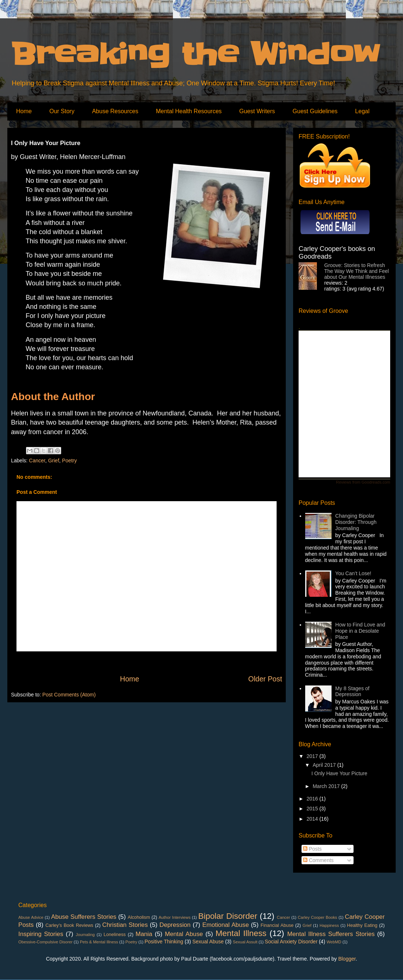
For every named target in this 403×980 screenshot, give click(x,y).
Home (24, 111)
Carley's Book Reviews (69, 925)
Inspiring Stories (40, 934)
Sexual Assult (245, 942)
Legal (362, 111)
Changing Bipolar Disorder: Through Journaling (356, 522)
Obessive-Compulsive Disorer (45, 942)
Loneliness (115, 934)
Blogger (346, 959)
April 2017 (325, 765)
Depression (175, 924)
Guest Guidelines (315, 111)
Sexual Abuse (208, 941)
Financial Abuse (276, 925)
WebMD (333, 942)
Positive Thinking (164, 941)
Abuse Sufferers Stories (83, 916)
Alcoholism (139, 917)
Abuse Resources (115, 111)
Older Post (265, 679)
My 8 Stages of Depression (352, 691)
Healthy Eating (362, 925)
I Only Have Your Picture (339, 773)
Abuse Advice (30, 917)
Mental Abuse (184, 934)
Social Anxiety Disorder (291, 941)
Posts (312, 849)
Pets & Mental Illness (99, 942)
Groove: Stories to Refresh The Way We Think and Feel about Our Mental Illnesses (356, 271)
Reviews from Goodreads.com (363, 482)
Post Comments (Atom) (69, 695)
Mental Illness (240, 933)
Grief (53, 460)
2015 (313, 808)
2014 (313, 819)
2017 (313, 756)
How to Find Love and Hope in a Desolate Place (360, 631)
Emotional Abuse (225, 924)
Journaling (85, 934)
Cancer (37, 460)
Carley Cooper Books (317, 917)
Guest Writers (257, 111)
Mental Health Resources (189, 111)
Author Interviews (175, 917)
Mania (144, 934)
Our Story (61, 111)
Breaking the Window (195, 54)
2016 (313, 799)
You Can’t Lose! (353, 573)
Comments (318, 860)
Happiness (329, 925)
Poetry (69, 460)
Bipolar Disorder (227, 916)
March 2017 (327, 786)
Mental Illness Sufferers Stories (331, 934)
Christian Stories (125, 924)
